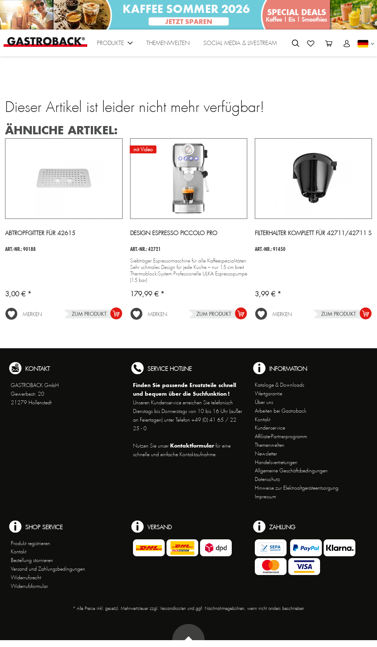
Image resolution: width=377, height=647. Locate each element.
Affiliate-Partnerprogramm (281, 436)
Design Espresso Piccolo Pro (173, 233)
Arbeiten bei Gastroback (280, 411)
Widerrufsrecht (26, 577)
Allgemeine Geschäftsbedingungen (291, 470)
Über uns (264, 402)
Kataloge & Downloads (279, 385)
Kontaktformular (192, 445)
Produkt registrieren (30, 543)
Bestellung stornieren (32, 560)
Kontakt (262, 419)
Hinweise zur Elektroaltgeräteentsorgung (296, 488)
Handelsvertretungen (276, 462)
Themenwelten (269, 445)
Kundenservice (270, 427)
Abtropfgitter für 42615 (40, 233)
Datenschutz (267, 479)
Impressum (265, 496)
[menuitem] (115, 45)
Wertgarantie (268, 393)
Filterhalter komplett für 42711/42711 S (313, 233)
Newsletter (266, 453)
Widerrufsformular (29, 586)
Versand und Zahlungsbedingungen (48, 569)
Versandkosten (173, 608)
